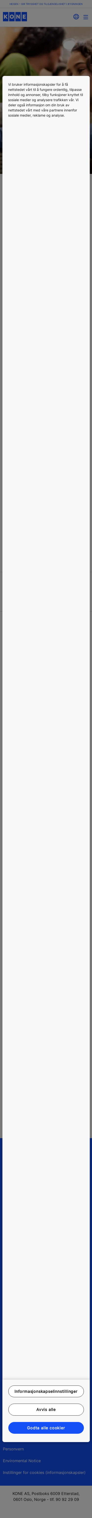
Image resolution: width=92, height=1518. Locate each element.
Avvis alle (46, 1409)
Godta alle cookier (46, 1427)
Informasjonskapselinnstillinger (46, 1391)
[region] (46, 759)
